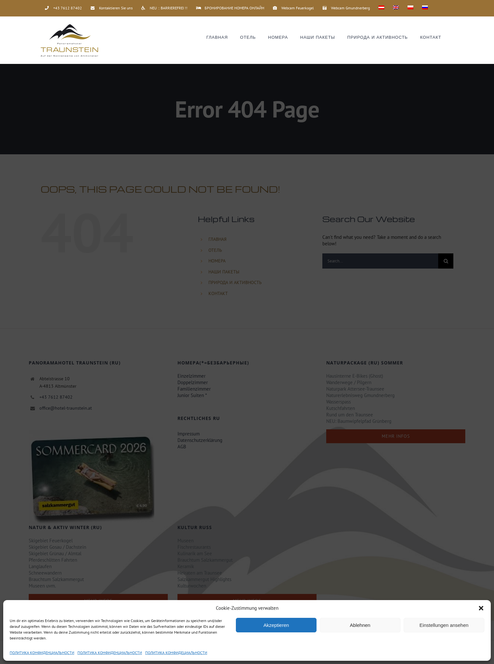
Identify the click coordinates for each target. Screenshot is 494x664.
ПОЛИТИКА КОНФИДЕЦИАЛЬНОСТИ (176, 652)
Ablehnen (360, 625)
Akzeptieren (276, 625)
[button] (481, 608)
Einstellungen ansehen (444, 625)
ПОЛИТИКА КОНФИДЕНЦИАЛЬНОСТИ (42, 652)
